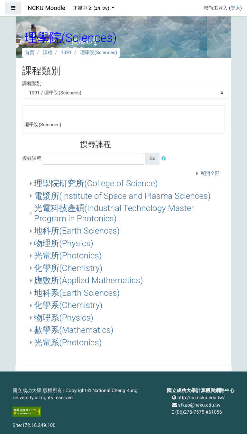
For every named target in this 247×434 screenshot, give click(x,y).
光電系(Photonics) (68, 342)
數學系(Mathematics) (74, 330)
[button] (165, 159)
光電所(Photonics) (68, 255)
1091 (66, 52)
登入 (235, 8)
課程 (47, 52)
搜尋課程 (31, 158)
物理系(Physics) (63, 318)
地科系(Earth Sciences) (77, 293)
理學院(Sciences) (98, 52)
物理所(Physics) (63, 243)
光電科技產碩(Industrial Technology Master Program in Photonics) (114, 213)
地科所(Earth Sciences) (77, 231)
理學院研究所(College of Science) (96, 183)
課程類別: (32, 83)
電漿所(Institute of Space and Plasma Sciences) (122, 196)
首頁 (29, 52)
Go (152, 158)
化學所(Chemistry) (68, 268)
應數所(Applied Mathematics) (88, 280)
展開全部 (210, 173)
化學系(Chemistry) (68, 305)
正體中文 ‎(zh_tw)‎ (91, 8)
